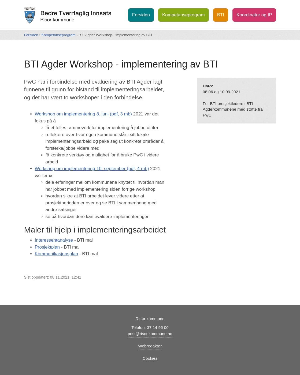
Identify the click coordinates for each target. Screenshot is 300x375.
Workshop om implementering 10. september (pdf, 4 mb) (92, 168)
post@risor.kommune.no (150, 333)
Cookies (150, 358)
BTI (220, 14)
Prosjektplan (47, 247)
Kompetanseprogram (183, 14)
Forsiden (141, 14)
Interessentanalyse (54, 240)
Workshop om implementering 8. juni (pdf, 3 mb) (83, 114)
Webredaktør (150, 346)
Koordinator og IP (254, 14)
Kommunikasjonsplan (56, 253)
